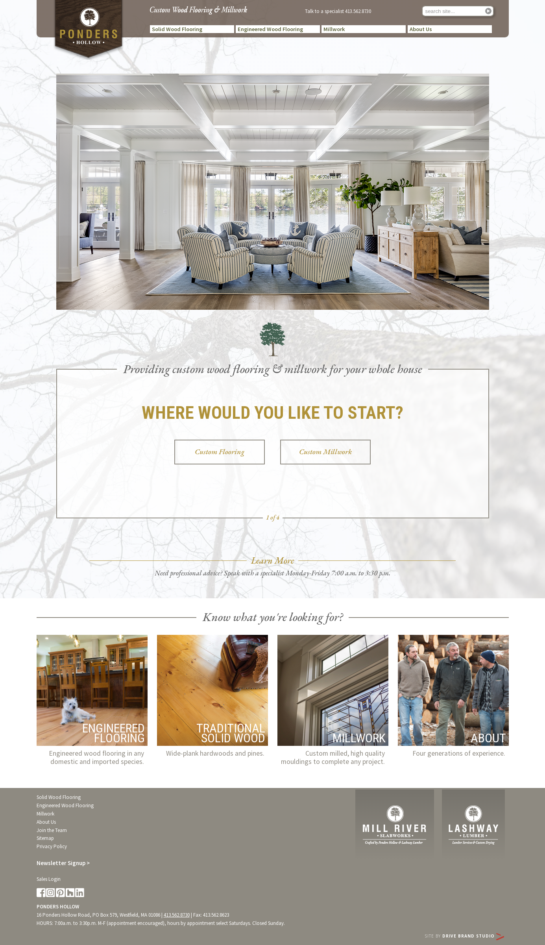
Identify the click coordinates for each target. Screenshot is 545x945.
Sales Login (49, 879)
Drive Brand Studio (473, 936)
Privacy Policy (52, 846)
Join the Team (52, 830)
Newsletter (63, 863)
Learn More (272, 561)
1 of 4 (272, 518)
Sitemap (45, 838)
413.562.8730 (358, 11)
